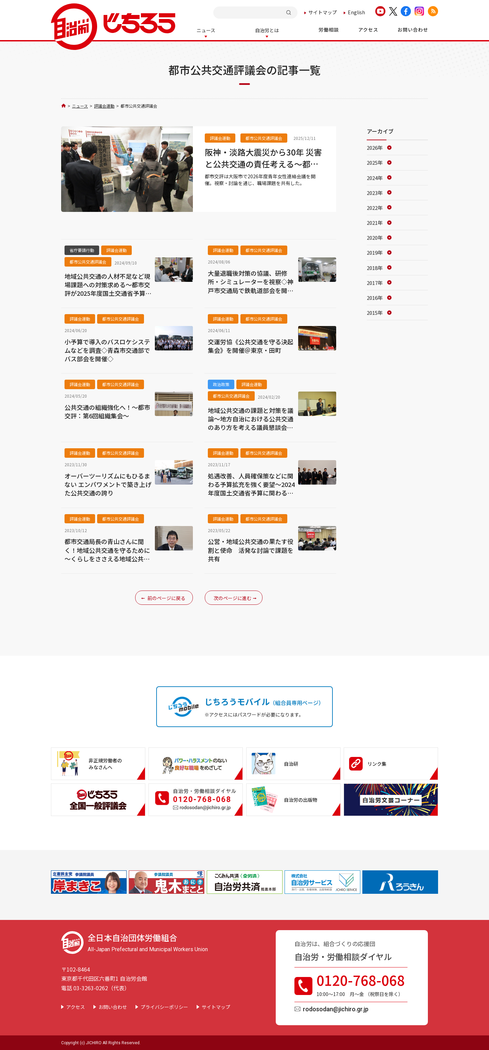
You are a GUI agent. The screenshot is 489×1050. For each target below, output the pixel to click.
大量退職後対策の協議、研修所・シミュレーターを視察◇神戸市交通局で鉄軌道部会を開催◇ (250, 281)
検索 (289, 12)
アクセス (75, 1006)
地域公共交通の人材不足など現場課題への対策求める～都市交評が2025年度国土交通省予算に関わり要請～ (108, 284)
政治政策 (221, 383)
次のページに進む (233, 597)
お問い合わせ (112, 1006)
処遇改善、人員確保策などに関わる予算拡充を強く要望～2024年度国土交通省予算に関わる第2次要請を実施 (251, 484)
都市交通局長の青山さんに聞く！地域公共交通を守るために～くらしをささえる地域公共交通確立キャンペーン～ (107, 549)
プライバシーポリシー (164, 1006)
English (356, 12)
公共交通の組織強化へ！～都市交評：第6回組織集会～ (107, 410)
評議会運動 (104, 105)
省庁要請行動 (82, 249)
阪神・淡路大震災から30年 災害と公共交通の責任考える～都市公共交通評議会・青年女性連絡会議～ (263, 157)
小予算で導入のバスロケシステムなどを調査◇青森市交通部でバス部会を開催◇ (107, 349)
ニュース (80, 105)
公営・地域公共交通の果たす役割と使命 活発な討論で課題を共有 (250, 549)
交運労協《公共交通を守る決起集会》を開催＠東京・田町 (250, 345)
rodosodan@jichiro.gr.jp (335, 1008)
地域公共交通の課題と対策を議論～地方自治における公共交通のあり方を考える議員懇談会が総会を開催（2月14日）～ (250, 418)
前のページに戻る (166, 597)
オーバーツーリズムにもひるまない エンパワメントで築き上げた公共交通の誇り (108, 483)
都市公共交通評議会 (264, 137)
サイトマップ (322, 12)
